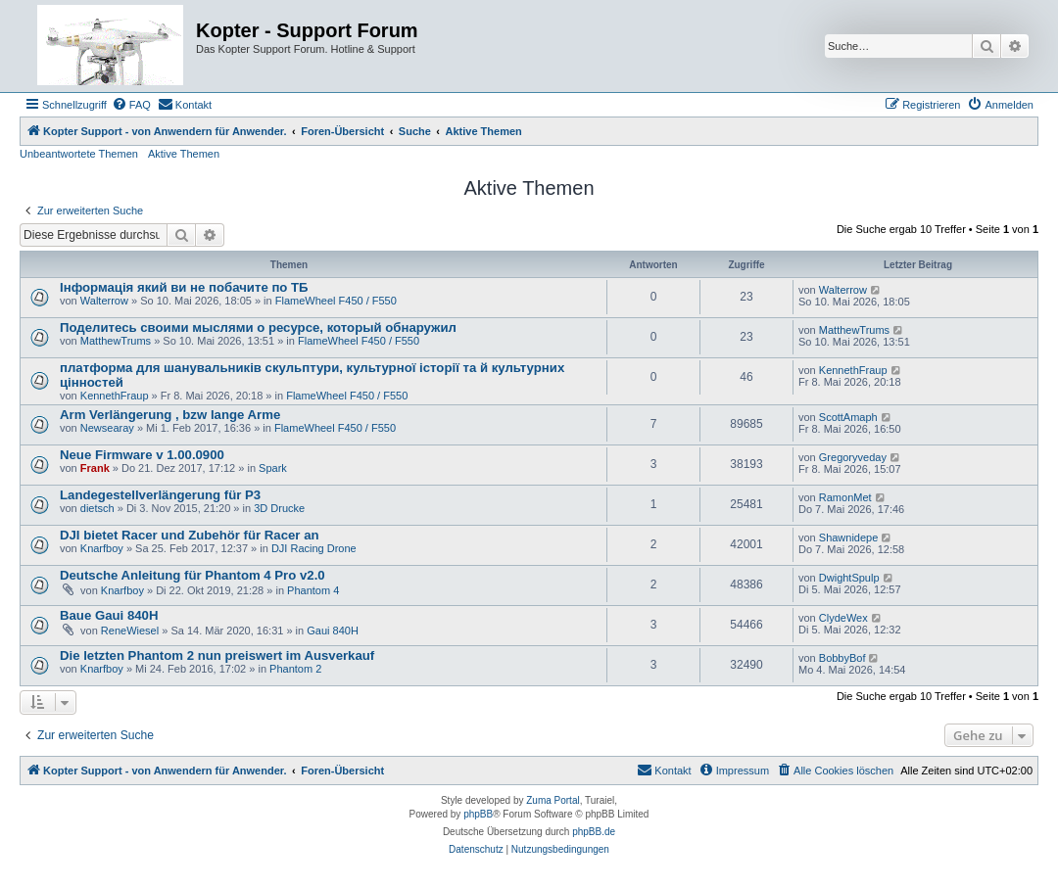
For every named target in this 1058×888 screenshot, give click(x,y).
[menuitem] (131, 105)
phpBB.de (593, 831)
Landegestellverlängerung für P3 (160, 495)
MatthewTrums (115, 341)
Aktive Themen (183, 154)
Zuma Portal (552, 800)
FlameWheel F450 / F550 (336, 300)
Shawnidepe (849, 537)
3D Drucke (279, 508)
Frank (95, 468)
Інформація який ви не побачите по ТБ (184, 287)
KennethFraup (114, 395)
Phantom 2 (295, 669)
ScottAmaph (848, 417)
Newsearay (107, 428)
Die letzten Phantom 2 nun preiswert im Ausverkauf (217, 655)
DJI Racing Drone (314, 548)
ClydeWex (843, 618)
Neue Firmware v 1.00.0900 (142, 454)
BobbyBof (842, 658)
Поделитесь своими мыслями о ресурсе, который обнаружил (258, 327)
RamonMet (845, 497)
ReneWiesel (130, 630)
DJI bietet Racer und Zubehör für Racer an (189, 535)
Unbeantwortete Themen (79, 154)
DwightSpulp (849, 578)
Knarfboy (101, 548)
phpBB (478, 814)
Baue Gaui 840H (109, 615)
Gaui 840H (333, 630)
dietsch (97, 508)
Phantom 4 (313, 590)
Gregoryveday (853, 457)
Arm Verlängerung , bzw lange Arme (170, 414)
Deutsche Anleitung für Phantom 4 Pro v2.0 (192, 575)
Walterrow (104, 300)
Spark (273, 468)
